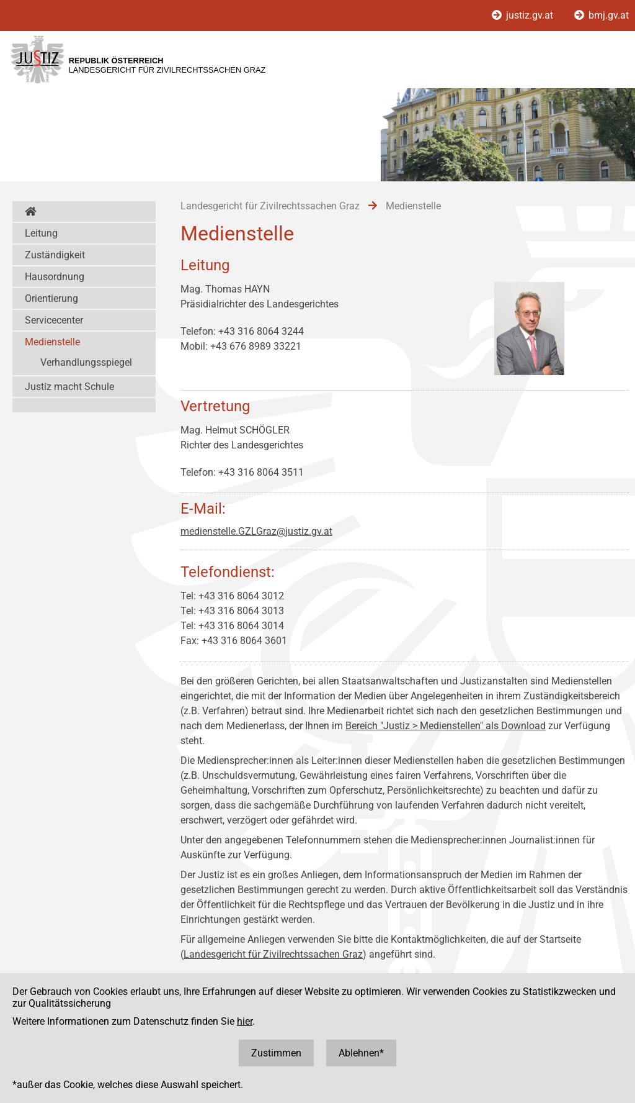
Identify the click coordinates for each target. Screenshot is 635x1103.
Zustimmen (276, 1053)
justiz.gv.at (524, 15)
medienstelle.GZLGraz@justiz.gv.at (256, 531)
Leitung (41, 233)
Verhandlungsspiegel (86, 362)
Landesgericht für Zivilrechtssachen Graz (273, 954)
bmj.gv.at (601, 15)
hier (244, 1021)
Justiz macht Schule (69, 387)
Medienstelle (52, 342)
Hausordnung (54, 277)
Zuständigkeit (55, 255)
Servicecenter (54, 320)
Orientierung (51, 298)
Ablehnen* (361, 1053)
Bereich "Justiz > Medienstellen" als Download (445, 726)
